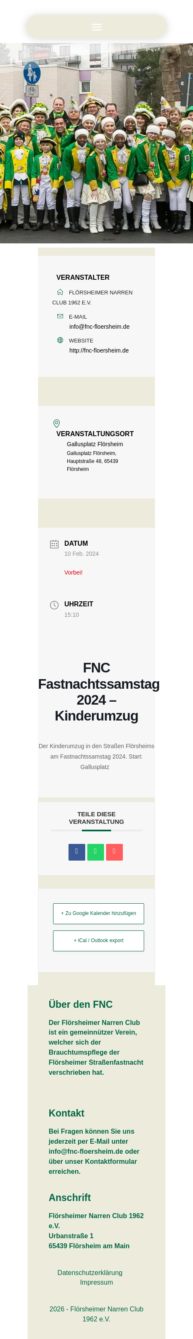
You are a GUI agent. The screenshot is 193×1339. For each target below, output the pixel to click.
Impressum (96, 1282)
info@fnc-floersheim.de (99, 326)
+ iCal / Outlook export (98, 940)
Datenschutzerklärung (90, 1272)
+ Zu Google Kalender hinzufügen (98, 913)
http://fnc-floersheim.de (99, 350)
